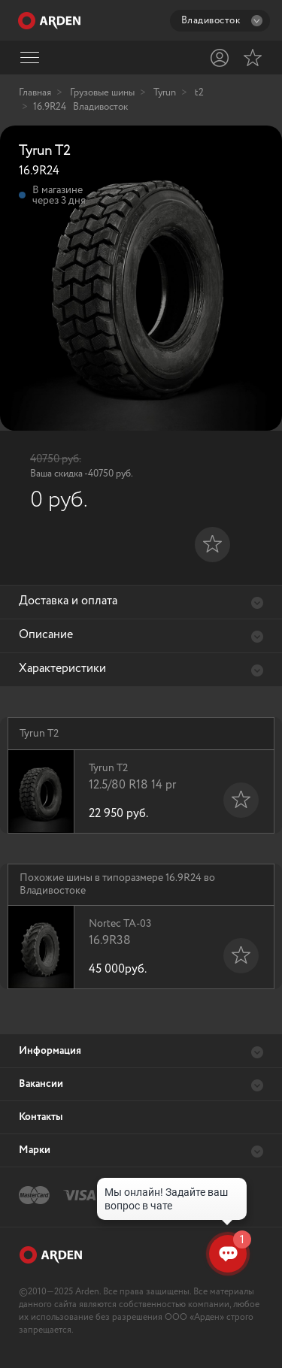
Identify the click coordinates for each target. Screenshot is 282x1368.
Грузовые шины (102, 93)
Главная (35, 93)
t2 (199, 93)
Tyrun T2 (156, 791)
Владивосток (222, 20)
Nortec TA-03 (156, 947)
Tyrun (164, 93)
